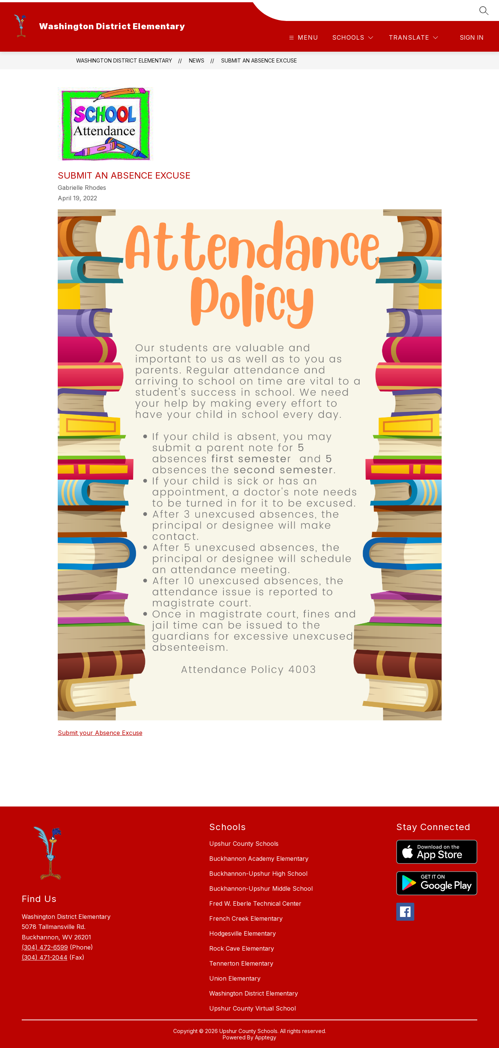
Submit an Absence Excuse (259, 60)
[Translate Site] (413, 37)
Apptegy (265, 1037)
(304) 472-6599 (45, 947)
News (196, 60)
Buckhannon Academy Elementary (259, 858)
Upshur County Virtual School (252, 1008)
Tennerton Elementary (241, 963)
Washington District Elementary (124, 60)
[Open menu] (302, 37)
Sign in (472, 37)
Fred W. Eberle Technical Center (255, 903)
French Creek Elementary (246, 918)
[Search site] (484, 10)
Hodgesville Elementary (242, 933)
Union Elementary (235, 978)
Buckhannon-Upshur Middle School (261, 888)
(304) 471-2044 (44, 957)
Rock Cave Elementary (241, 948)
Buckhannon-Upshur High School (258, 873)
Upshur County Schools (244, 843)
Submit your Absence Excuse (100, 732)
